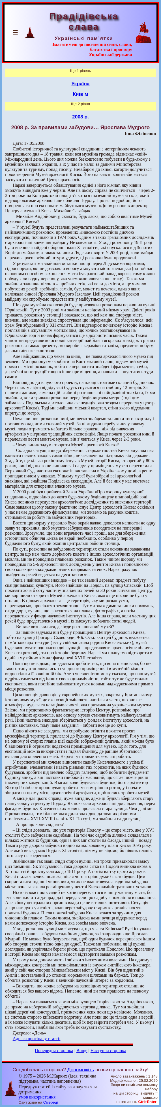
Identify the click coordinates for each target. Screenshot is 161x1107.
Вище (81, 1050)
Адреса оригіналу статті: (37, 1038)
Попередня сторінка (54, 1050)
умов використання (36, 1097)
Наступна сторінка (108, 1050)
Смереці (50, 1102)
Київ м (80, 94)
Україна (81, 83)
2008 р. (80, 117)
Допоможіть (80, 1069)
